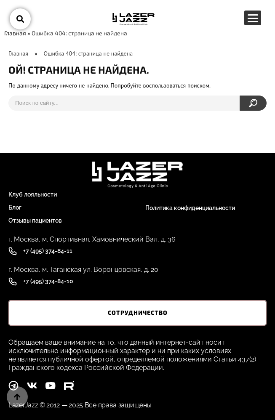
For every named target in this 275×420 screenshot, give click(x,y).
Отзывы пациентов (35, 220)
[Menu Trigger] (252, 18)
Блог (14, 207)
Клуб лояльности (32, 194)
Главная (15, 33)
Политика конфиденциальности (190, 208)
